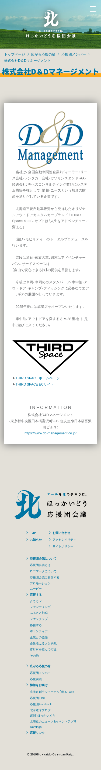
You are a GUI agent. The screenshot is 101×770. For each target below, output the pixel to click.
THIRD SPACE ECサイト (35, 384)
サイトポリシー (63, 546)
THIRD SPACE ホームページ (38, 377)
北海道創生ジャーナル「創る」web (52, 691)
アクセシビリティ (64, 539)
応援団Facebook (40, 704)
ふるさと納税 (39, 612)
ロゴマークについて (43, 571)
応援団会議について (43, 558)
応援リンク (37, 732)
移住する (36, 625)
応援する (36, 594)
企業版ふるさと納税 (43, 643)
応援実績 (36, 679)
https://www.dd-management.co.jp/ (50, 432)
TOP (33, 532)
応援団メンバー (73, 54)
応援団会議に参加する (45, 577)
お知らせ (36, 539)
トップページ (14, 54)
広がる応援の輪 (43, 54)
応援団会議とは (40, 565)
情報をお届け (39, 685)
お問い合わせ (61, 532)
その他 (34, 655)
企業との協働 (39, 637)
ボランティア (39, 631)
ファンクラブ (39, 618)
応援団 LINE (38, 698)
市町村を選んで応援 (43, 649)
